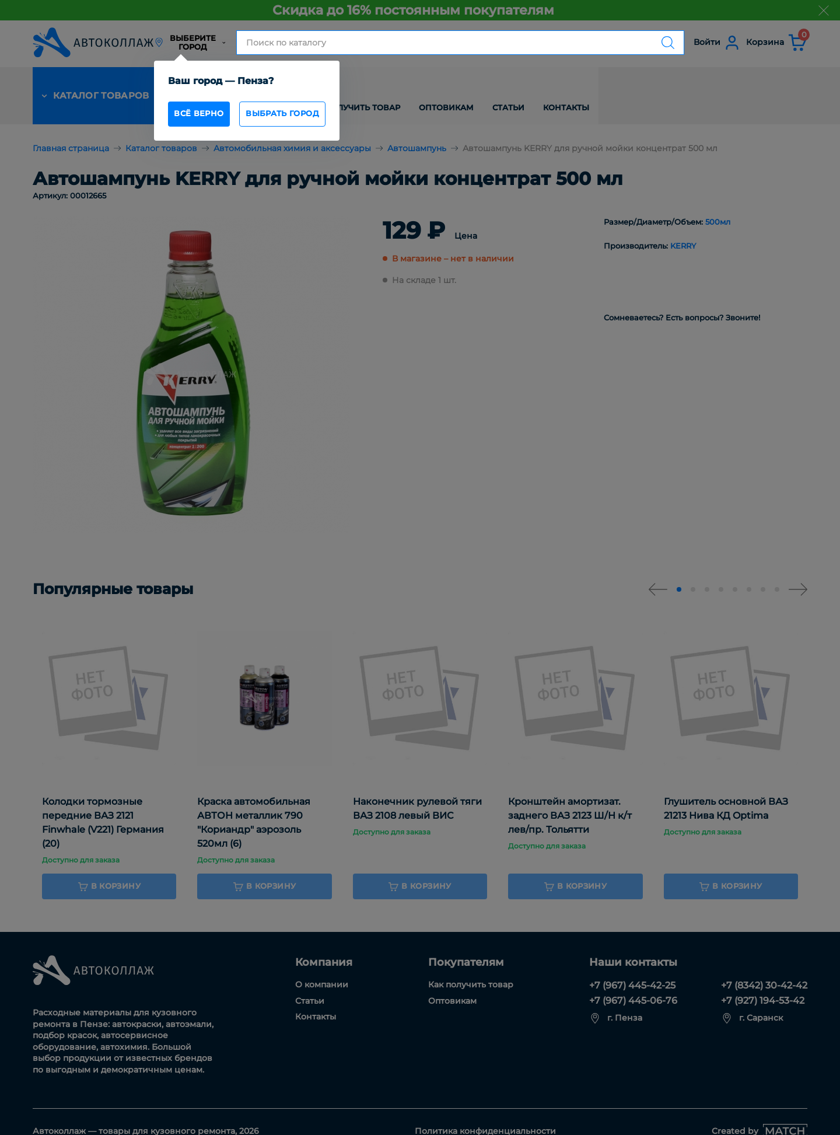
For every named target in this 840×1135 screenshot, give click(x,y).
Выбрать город (305, 116)
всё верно (206, 116)
